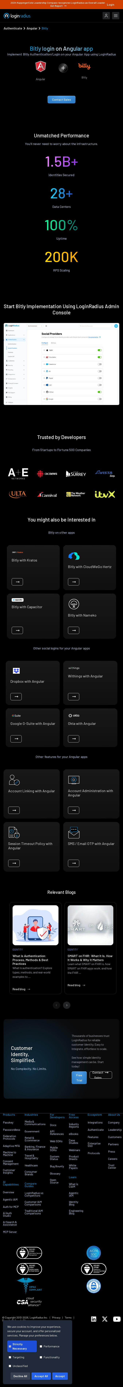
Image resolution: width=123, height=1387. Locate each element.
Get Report (58, 6)
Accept (60, 1376)
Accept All (41, 1376)
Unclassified (18, 1366)
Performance (49, 1346)
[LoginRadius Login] (106, 15)
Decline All (20, 1376)
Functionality (50, 1357)
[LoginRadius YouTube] (117, 1319)
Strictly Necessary (18, 1346)
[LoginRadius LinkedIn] (94, 1319)
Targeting (16, 1357)
